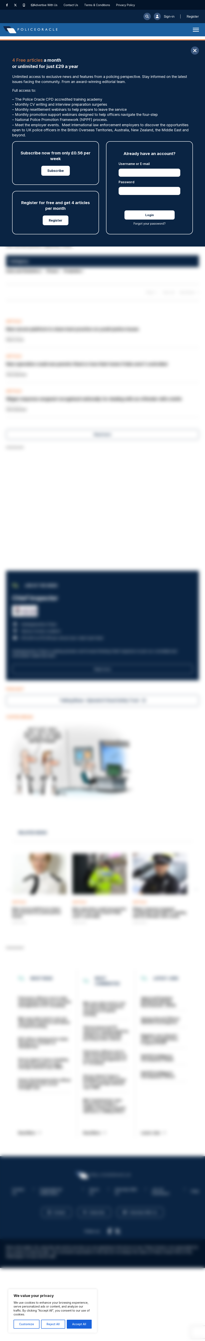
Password (126, 182)
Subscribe (55, 171)
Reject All (53, 1324)
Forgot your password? (149, 223)
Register (55, 220)
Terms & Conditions (97, 5)
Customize (26, 1324)
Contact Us (71, 5)
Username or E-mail (134, 164)
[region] (52, 1311)
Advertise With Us (45, 5)
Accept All (79, 1324)
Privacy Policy (125, 5)
